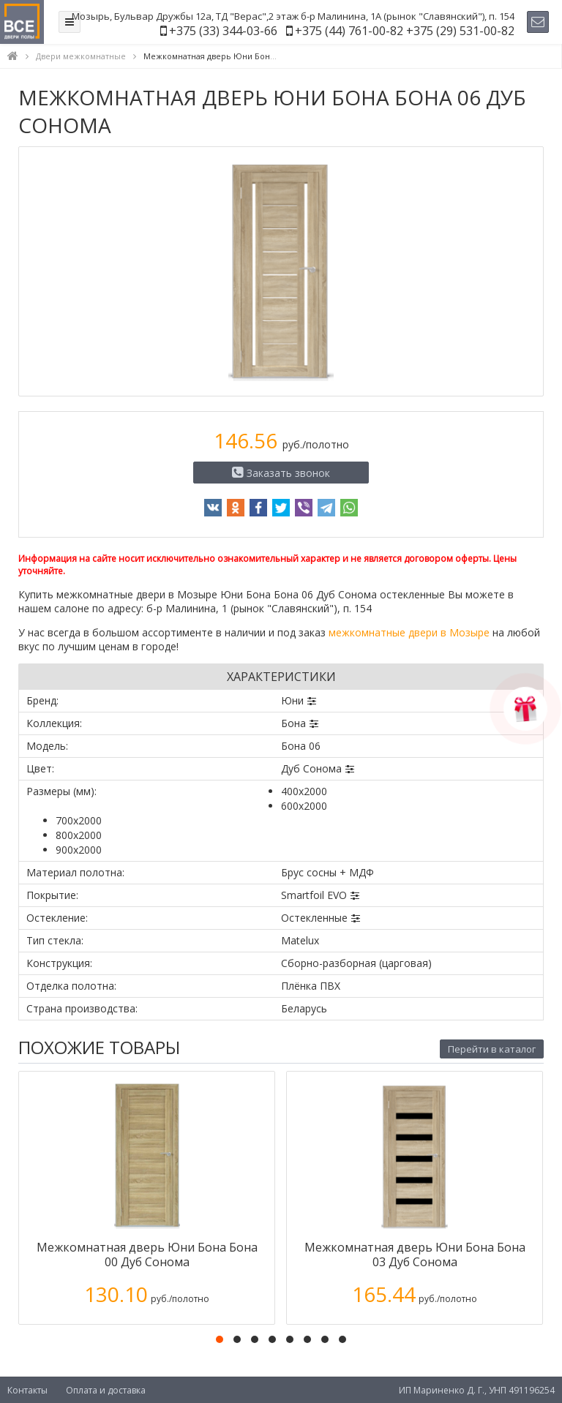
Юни (292, 700)
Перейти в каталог (492, 1049)
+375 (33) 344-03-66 (223, 31)
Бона (293, 723)
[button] (219, 1339)
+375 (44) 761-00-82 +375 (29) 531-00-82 (404, 31)
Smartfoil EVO (314, 895)
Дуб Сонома (311, 768)
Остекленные (314, 918)
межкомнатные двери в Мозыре (409, 632)
